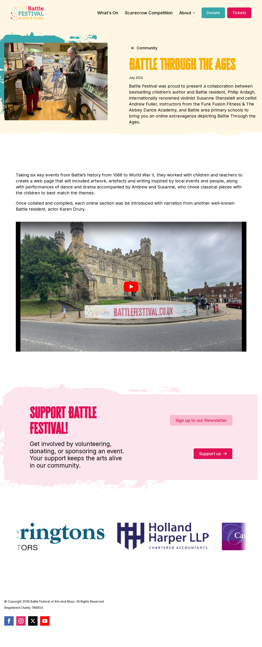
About (185, 12)
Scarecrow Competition (149, 12)
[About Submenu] (193, 12)
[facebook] (9, 621)
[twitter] (33, 621)
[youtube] (45, 621)
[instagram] (21, 621)
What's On (107, 12)
